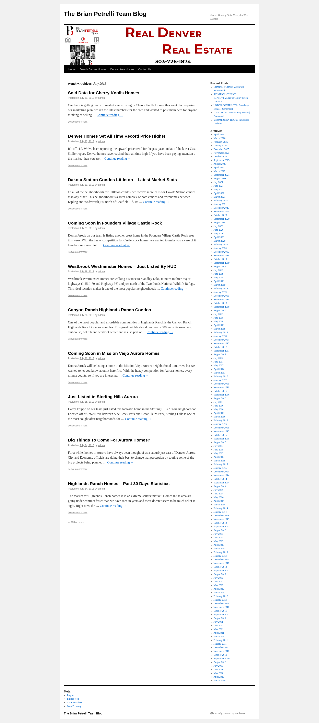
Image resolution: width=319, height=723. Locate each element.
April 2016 (219, 413)
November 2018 (221, 299)
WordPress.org (74, 706)
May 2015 (219, 453)
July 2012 (218, 577)
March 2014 (219, 504)
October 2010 (220, 654)
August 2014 (220, 486)
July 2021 (218, 182)
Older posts (76, 522)
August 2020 (220, 222)
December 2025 (221, 149)
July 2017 (218, 358)
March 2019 (219, 284)
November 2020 (221, 211)
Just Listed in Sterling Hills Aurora (103, 396)
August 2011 (220, 618)
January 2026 (220, 145)
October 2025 (220, 156)
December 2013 (221, 515)
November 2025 (221, 152)
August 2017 (220, 354)
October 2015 (220, 435)
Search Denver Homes (93, 69)
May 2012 (219, 585)
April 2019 (219, 281)
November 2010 (221, 651)
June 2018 (219, 317)
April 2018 (219, 325)
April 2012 (219, 588)
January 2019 (220, 292)
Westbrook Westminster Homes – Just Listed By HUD (122, 266)
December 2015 (221, 427)
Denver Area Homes (122, 69)
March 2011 (219, 636)
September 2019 (221, 262)
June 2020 (219, 229)
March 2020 (219, 240)
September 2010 (221, 658)
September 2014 (221, 482)
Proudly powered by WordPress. (230, 713)
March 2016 (219, 416)
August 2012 (220, 574)
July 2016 (218, 402)
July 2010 (218, 665)
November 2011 (221, 607)
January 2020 (220, 248)
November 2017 (221, 343)
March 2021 (219, 196)
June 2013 (219, 537)
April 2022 (219, 167)
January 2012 (220, 599)
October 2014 (220, 479)
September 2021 (221, 174)
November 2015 (221, 431)
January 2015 (220, 468)
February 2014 (221, 508)
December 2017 (221, 339)
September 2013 (221, 526)
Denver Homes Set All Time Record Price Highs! (116, 136)
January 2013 (220, 555)
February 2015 (221, 464)
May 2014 (219, 497)
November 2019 (221, 255)
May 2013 (219, 541)
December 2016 (221, 383)
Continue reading (110, 115)
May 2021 (219, 189)
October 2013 (220, 522)
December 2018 (221, 295)
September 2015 (221, 438)
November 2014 (221, 475)
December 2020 (221, 207)
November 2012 (221, 563)
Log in (70, 695)
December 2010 (221, 647)
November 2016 (221, 387)
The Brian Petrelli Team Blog (105, 13)
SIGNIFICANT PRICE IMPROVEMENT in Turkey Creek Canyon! (231, 98)
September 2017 (221, 350)
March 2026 (219, 138)
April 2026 (219, 134)
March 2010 (219, 680)
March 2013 (219, 548)
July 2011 (218, 621)
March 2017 (219, 372)
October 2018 (220, 303)
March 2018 (219, 328)
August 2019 (220, 266)
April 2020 (219, 237)
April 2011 (219, 632)
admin (101, 97)
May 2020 (219, 233)
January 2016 (220, 424)
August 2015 (220, 442)
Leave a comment (77, 121)
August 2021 (220, 178)
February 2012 (221, 596)
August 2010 (220, 662)
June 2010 (219, 669)
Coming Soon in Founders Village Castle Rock (115, 223)
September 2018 (221, 306)
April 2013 (219, 544)
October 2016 (220, 391)
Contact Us (144, 69)
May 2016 (219, 409)
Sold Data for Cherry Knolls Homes (103, 92)
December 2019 (221, 251)
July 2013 (218, 533)
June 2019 (219, 273)
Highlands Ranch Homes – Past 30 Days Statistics (119, 483)
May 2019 (219, 277)
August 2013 (220, 530)
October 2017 (220, 347)
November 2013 (221, 519)
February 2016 (221, 420)
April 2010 (219, 676)
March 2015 (219, 460)
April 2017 (219, 369)
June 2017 (219, 361)
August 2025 (220, 163)
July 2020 (218, 226)
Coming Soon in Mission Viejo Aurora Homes (114, 353)
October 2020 (220, 215)
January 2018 (220, 336)
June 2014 (219, 493)
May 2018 (219, 321)
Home (71, 69)
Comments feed (75, 702)
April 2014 (219, 501)
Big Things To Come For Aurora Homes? (109, 440)
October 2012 (220, 566)
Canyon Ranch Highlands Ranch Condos (109, 309)
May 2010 (219, 673)
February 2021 (221, 200)
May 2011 (219, 629)
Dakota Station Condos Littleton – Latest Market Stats (122, 179)
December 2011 (221, 603)
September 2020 (221, 218)
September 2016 (221, 394)
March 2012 (219, 592)
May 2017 (219, 365)
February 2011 (221, 640)
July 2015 (218, 446)
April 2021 (219, 193)
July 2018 (218, 314)
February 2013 (221, 552)
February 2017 (221, 376)
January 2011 (220, 643)
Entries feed (73, 698)
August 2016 (220, 398)
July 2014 (218, 490)
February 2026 (221, 141)
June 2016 (219, 405)
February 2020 (221, 244)
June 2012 (219, 581)
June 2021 (219, 185)
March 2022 (219, 171)
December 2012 (221, 559)
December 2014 (221, 471)
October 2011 (220, 610)
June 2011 (219, 625)
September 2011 (221, 614)
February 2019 (221, 288)
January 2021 (220, 204)
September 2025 (221, 160)
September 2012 (221, 570)
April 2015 (219, 457)
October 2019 (220, 259)
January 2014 (220, 511)
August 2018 (220, 310)
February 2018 (221, 332)
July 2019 (218, 270)
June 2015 (219, 449)
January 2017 (220, 380)
